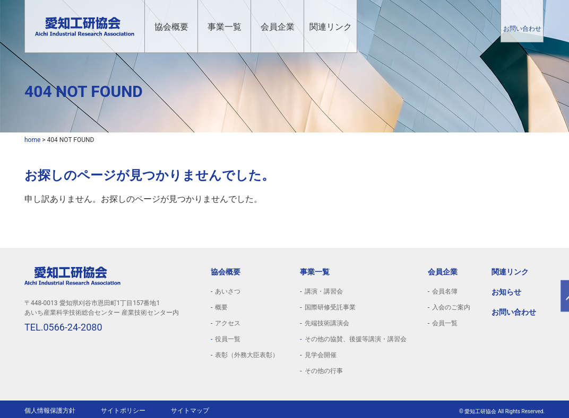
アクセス (227, 323)
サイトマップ (190, 410)
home (32, 140)
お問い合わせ (522, 28)
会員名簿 (445, 291)
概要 (221, 307)
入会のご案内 (451, 307)
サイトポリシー (123, 410)
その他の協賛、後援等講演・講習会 (356, 339)
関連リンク (330, 27)
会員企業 (278, 27)
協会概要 (171, 27)
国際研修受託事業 (330, 307)
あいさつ (227, 291)
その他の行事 (324, 371)
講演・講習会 (324, 291)
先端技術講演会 (327, 323)
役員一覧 (227, 339)
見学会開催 (321, 355)
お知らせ (506, 292)
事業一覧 (225, 27)
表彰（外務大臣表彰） (247, 355)
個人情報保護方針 (49, 410)
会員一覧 (445, 323)
